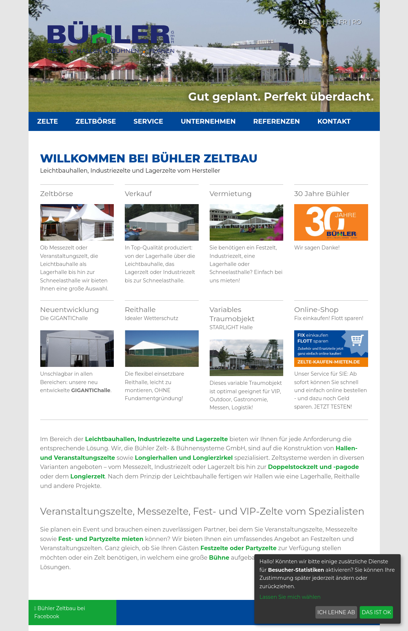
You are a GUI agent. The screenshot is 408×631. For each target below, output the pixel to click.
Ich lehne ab (336, 612)
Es (330, 22)
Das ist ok (376, 612)
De (302, 22)
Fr (343, 22)
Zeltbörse (95, 121)
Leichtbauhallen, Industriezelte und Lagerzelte (156, 439)
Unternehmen (208, 121)
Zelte (47, 121)
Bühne (219, 557)
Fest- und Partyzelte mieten (100, 539)
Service (148, 121)
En (316, 22)
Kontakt (334, 121)
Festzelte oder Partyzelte (239, 548)
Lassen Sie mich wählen (290, 597)
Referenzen (276, 121)
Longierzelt (87, 476)
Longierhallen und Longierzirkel (184, 457)
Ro (357, 22)
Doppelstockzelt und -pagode (313, 466)
